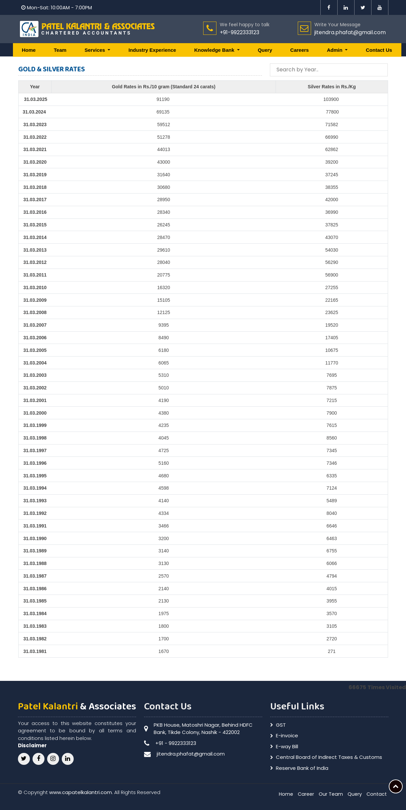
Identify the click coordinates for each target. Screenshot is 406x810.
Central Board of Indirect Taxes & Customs (329, 757)
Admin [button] (335, 50)
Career (303, 793)
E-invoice (287, 735)
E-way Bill (287, 746)
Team (60, 50)
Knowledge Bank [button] (215, 50)
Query (265, 50)
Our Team (329, 793)
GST (281, 724)
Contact (376, 793)
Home (29, 50)
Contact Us (379, 50)
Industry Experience (152, 50)
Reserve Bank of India (302, 768)
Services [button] (96, 50)
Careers (299, 50)
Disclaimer (32, 745)
